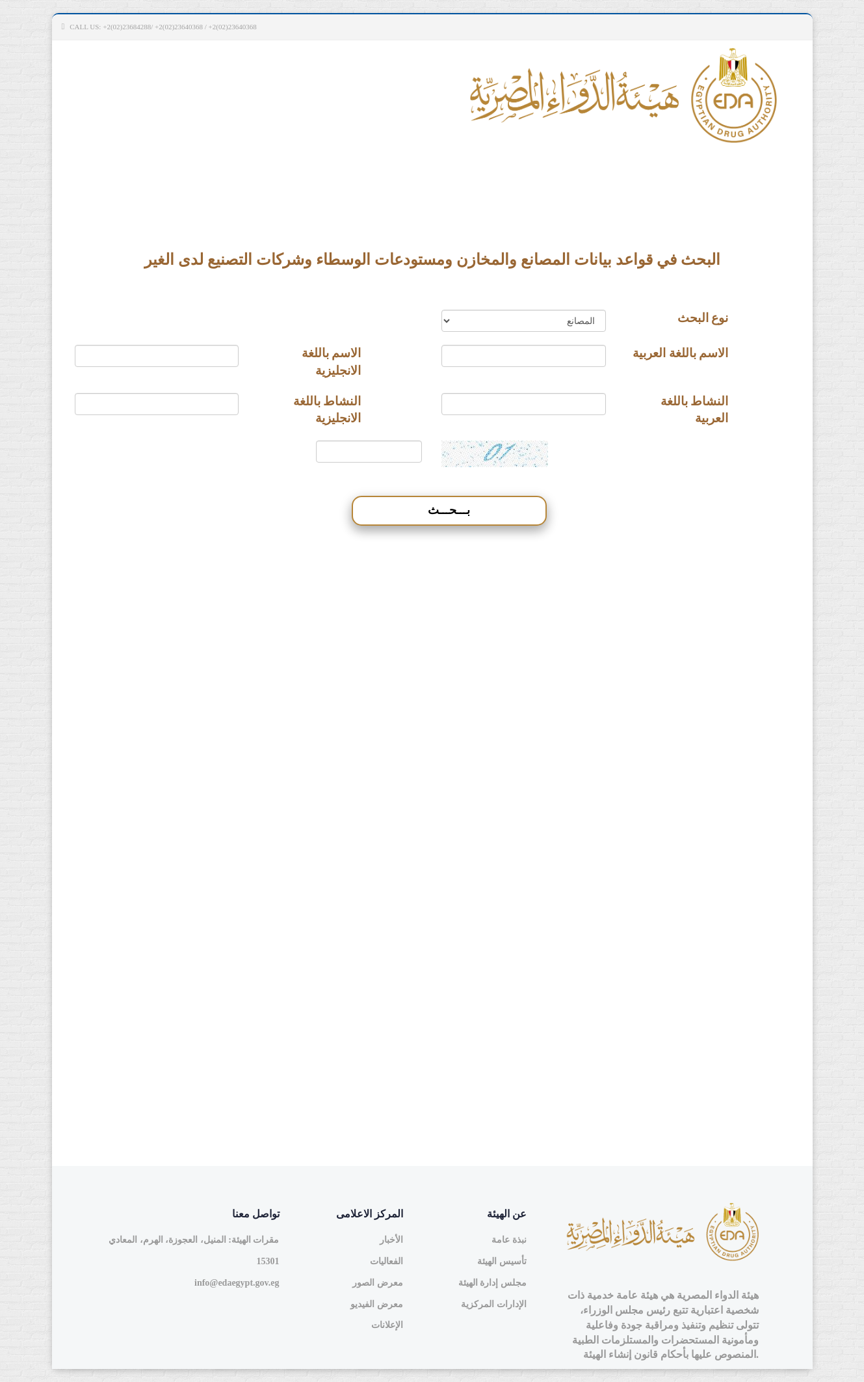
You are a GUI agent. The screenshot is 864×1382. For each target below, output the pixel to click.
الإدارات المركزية (494, 1304)
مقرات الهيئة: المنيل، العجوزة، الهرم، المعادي (194, 1240)
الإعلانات (387, 1325)
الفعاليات (386, 1261)
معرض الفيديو (376, 1304)
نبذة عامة (509, 1240)
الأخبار (391, 1240)
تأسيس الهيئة (502, 1261)
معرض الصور (377, 1283)
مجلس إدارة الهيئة (492, 1283)
